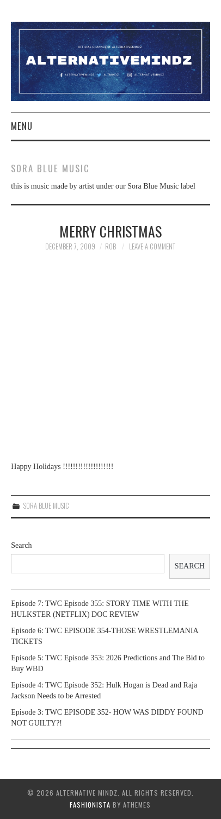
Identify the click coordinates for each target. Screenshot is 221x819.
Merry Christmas (110, 231)
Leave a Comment (152, 246)
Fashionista (90, 804)
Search (21, 545)
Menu (22, 126)
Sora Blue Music (46, 506)
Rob (110, 246)
